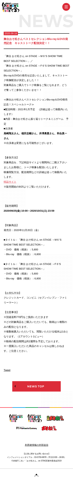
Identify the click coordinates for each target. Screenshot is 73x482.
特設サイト (10, 181)
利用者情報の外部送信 (36, 445)
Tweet (7, 370)
